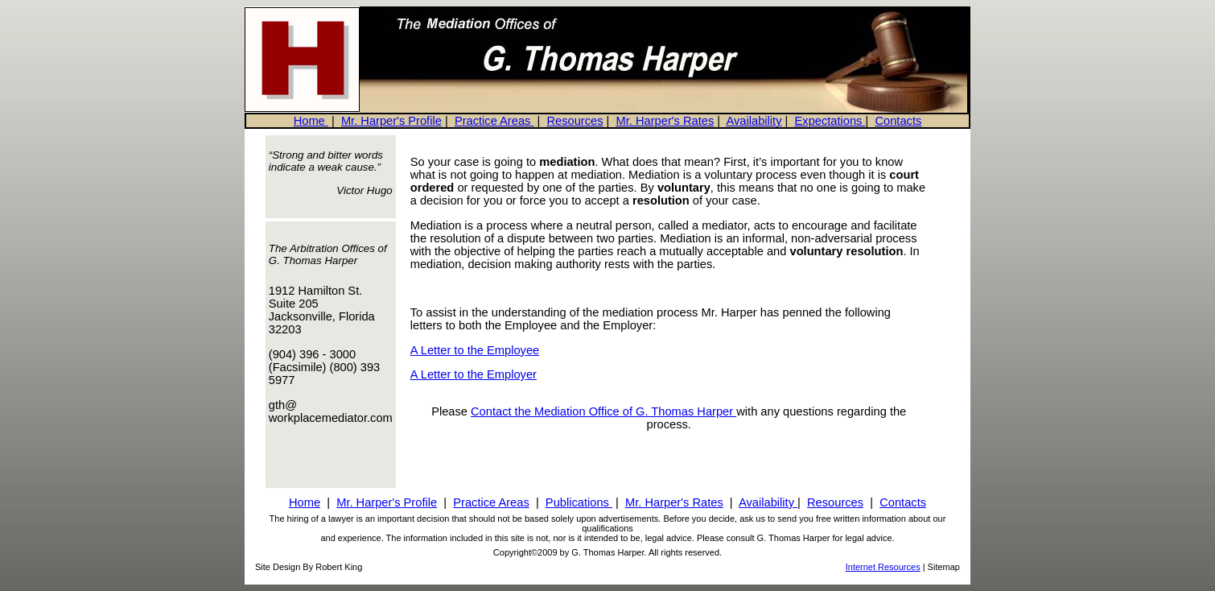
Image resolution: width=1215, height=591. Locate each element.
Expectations (830, 120)
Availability (754, 120)
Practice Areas (494, 120)
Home (311, 120)
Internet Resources (883, 567)
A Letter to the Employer (473, 374)
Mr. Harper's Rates (665, 120)
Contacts (898, 120)
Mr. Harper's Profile (391, 120)
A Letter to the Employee (475, 350)
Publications (579, 502)
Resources (574, 120)
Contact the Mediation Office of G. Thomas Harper (603, 411)
